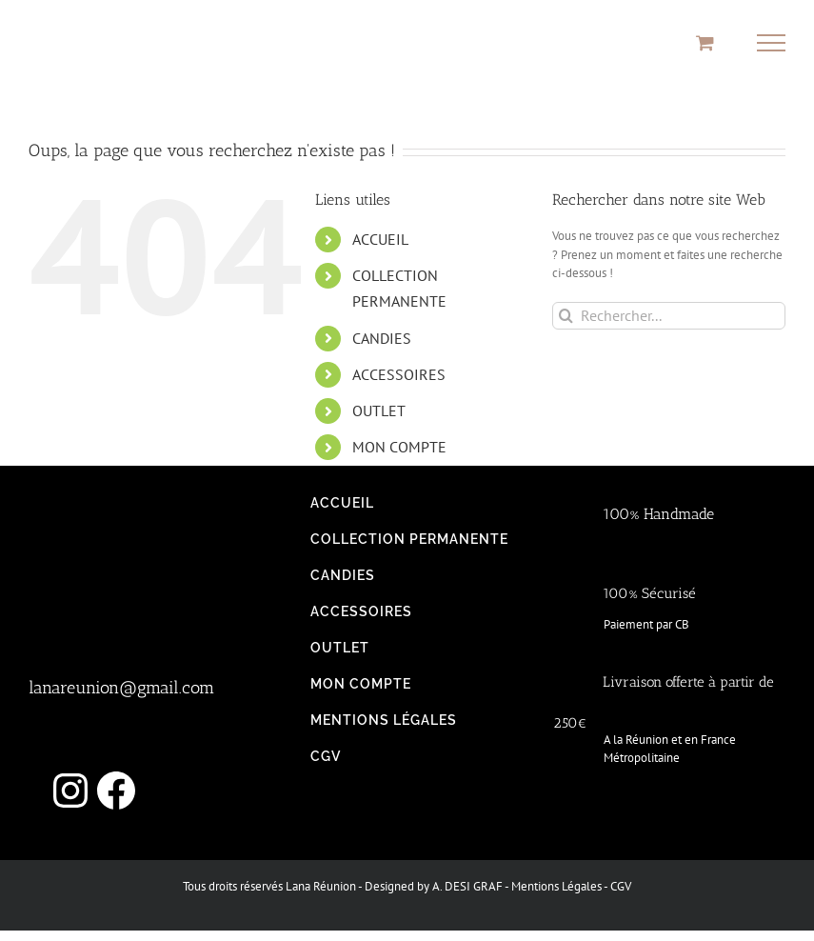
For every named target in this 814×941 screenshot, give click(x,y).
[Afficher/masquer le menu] (771, 42)
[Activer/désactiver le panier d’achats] (705, 42)
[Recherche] (566, 316)
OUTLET (379, 410)
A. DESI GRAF (467, 886)
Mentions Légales (556, 886)
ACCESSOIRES (399, 374)
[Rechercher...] (668, 316)
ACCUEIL (380, 239)
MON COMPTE (399, 446)
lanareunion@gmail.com (121, 687)
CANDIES (381, 338)
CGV (620, 886)
